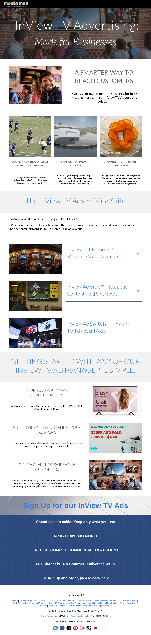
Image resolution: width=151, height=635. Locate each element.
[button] (138, 254)
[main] (75, 34)
